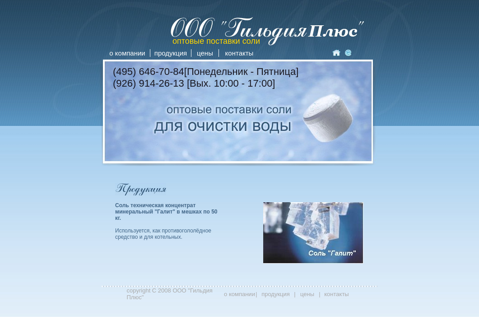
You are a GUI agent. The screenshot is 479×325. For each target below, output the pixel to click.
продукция (170, 53)
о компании (127, 53)
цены (205, 53)
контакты (239, 53)
